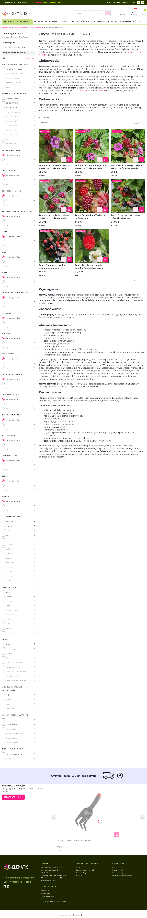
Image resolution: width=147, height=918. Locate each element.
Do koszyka (69, 159)
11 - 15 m (9, 576)
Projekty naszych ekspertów (121, 875)
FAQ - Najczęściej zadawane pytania (54, 902)
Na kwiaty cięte (11, 758)
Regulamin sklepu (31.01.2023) (52, 867)
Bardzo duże (10, 709)
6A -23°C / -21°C (12, 107)
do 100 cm (10, 563)
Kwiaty (8, 720)
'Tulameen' (81, 90)
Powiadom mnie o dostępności (105, 259)
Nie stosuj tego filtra (13, 155)
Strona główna (5, 28)
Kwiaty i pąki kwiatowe (14, 733)
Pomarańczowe (12, 610)
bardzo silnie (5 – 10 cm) (14, 73)
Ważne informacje (47, 896)
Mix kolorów (10, 633)
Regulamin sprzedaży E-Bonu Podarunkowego (52, 871)
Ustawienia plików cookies (50, 878)
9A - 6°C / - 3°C (11, 139)
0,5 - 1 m (9, 567)
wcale (8, 87)
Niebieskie (9, 624)
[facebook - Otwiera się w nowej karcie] (139, 2)
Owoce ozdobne (12, 743)
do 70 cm (9, 549)
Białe (8, 592)
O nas (78, 867)
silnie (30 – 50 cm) (12, 78)
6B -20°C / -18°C (12, 117)
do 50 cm (9, 544)
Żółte (8, 606)
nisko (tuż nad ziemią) (14, 69)
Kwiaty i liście (11, 729)
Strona (136, 123)
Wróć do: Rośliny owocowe (13, 47)
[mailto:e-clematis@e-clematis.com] (121, 2)
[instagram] (8, 886)
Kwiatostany (10, 649)
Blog (113, 867)
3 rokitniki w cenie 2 (52, 2)
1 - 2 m (8, 531)
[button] (107, 13)
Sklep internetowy (70, 915)
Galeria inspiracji (117, 873)
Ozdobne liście (11, 738)
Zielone (8, 628)
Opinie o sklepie (81, 873)
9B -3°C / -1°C (11, 144)
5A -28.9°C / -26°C (13, 98)
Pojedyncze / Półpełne (14, 662)
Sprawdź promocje (13, 797)
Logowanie (45, 890)
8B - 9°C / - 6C (11, 135)
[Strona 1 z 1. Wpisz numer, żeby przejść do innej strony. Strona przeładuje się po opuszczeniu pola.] (141, 123)
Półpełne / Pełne (12, 676)
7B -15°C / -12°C (11, 126)
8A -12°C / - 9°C (12, 130)
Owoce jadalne (11, 724)
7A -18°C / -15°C (11, 121)
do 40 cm (9, 540)
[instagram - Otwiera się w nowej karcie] (143, 2)
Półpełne (9, 653)
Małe (7, 695)
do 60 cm (9, 526)
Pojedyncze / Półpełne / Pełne (16, 671)
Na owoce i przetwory (14, 754)
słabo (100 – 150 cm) (13, 83)
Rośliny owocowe (36, 28)
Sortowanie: (44, 117)
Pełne (8, 658)
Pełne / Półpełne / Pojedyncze (16, 681)
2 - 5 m (8, 535)
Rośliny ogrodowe (20, 28)
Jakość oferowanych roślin (86, 870)
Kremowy (9, 601)
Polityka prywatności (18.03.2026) (53, 875)
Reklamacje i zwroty (48, 881)
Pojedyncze (10, 644)
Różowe (9, 596)
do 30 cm (9, 522)
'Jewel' (100, 90)
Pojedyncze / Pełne (13, 667)
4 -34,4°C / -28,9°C (13, 112)
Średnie (8, 699)
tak (7, 160)
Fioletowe (9, 619)
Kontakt (79, 875)
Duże (8, 704)
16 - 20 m (9, 581)
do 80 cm (9, 553)
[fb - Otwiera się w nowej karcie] (5, 886)
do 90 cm (9, 558)
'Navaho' (131, 52)
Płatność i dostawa (47, 899)
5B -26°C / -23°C (12, 103)
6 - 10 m (9, 572)
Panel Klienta (45, 893)
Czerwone (10, 615)
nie (7, 164)
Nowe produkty (117, 870)
